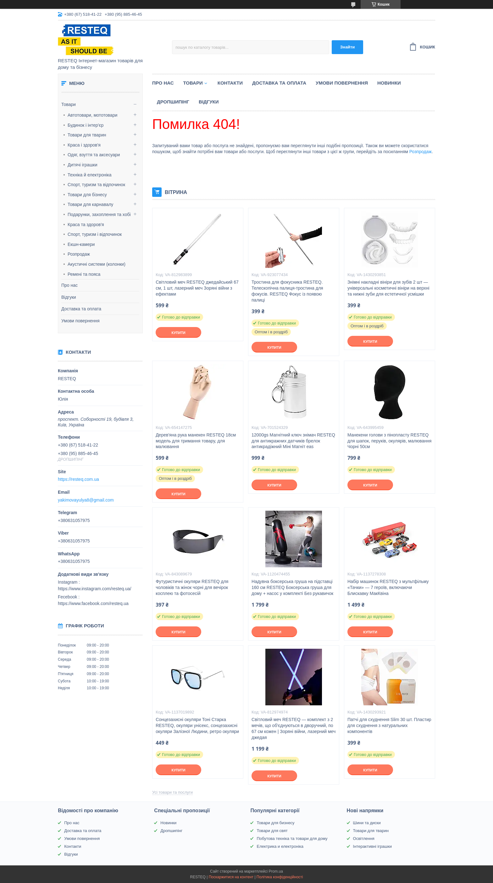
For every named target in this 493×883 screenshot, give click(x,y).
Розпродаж (79, 254)
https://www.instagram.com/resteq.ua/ (94, 588)
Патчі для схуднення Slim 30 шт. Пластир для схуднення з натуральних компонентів (389, 725)
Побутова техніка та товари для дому (292, 838)
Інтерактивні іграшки (372, 846)
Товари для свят (272, 830)
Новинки (389, 83)
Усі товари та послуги (172, 792)
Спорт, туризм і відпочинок (95, 234)
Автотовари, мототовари (92, 115)
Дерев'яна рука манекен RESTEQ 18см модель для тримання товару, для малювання (196, 440)
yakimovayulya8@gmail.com (86, 500)
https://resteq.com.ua (78, 479)
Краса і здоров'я (84, 144)
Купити (178, 333)
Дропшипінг (173, 101)
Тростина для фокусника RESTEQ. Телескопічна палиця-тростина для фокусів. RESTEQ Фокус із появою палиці (287, 291)
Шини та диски (367, 822)
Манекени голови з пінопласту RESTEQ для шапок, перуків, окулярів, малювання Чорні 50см (389, 440)
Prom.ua (276, 871)
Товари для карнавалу (90, 204)
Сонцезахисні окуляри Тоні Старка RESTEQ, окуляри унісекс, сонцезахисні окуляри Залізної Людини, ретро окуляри (197, 725)
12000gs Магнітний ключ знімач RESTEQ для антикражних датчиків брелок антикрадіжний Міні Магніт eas (293, 440)
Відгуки (68, 297)
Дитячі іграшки (82, 164)
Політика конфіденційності (280, 877)
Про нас (69, 285)
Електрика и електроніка (280, 846)
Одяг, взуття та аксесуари (94, 154)
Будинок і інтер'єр (85, 125)
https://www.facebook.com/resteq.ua (93, 603)
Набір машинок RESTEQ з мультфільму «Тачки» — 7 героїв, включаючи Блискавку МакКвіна (388, 587)
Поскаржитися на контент (231, 877)
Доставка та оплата (81, 308)
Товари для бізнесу (87, 194)
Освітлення (363, 838)
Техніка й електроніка (90, 174)
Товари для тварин (87, 134)
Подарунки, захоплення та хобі (99, 214)
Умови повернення (80, 320)
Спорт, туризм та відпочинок (96, 184)
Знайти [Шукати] (347, 47)
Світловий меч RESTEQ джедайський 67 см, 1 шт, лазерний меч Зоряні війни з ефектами (197, 288)
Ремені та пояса (84, 274)
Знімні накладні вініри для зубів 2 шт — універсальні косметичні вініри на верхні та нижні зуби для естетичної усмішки (388, 288)
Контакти (230, 83)
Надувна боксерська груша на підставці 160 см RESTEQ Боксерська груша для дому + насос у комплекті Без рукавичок (292, 587)
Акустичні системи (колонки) (96, 264)
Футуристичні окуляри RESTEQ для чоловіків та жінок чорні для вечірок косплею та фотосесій (192, 587)
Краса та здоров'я (86, 224)
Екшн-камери (81, 244)
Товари (68, 104)
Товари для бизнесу (275, 822)
